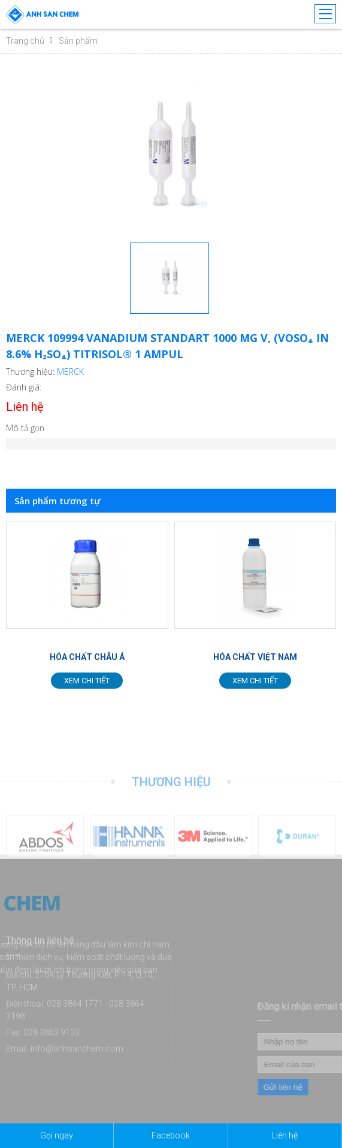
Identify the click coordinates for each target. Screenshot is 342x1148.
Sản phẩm (78, 41)
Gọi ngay (56, 1135)
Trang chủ (25, 41)
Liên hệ (285, 1135)
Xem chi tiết (87, 680)
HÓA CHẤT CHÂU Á (87, 657)
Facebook (171, 1135)
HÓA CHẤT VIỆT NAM (255, 657)
